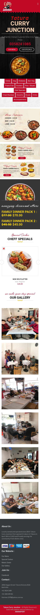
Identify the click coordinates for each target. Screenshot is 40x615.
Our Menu (12, 49)
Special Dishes (7, 559)
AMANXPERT (20, 612)
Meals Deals (6, 563)
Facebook (5, 575)
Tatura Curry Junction (11, 607)
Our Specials (27, 49)
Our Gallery (6, 566)
